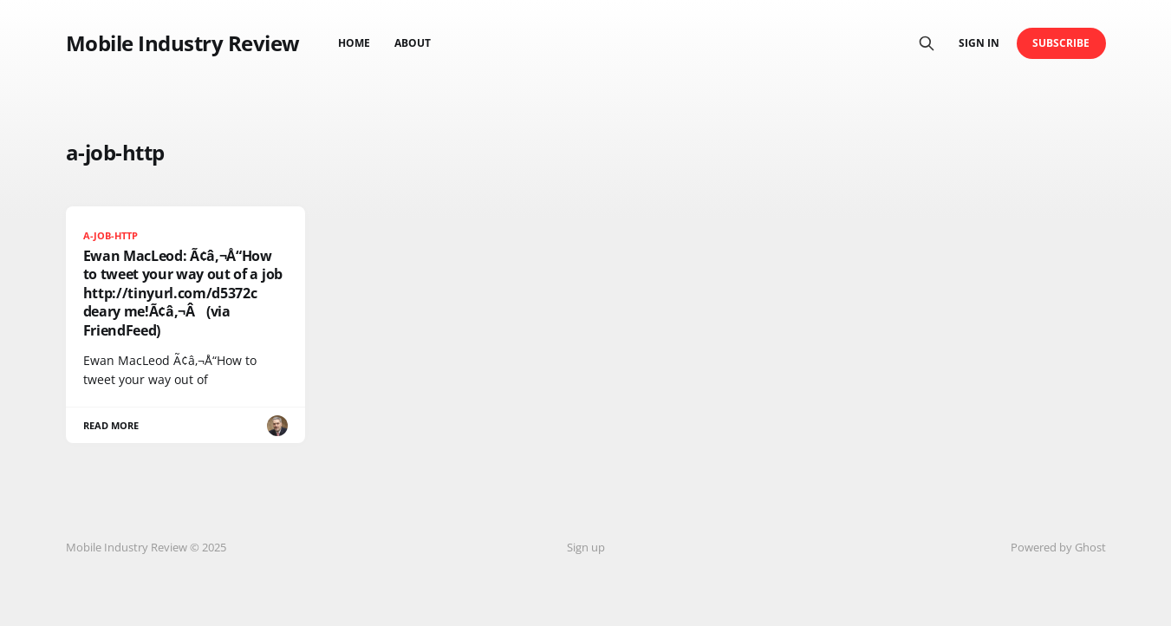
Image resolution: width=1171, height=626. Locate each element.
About (412, 43)
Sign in (979, 43)
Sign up (586, 547)
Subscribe (1061, 43)
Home (354, 43)
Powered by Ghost (1058, 547)
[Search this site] (927, 43)
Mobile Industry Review (183, 43)
